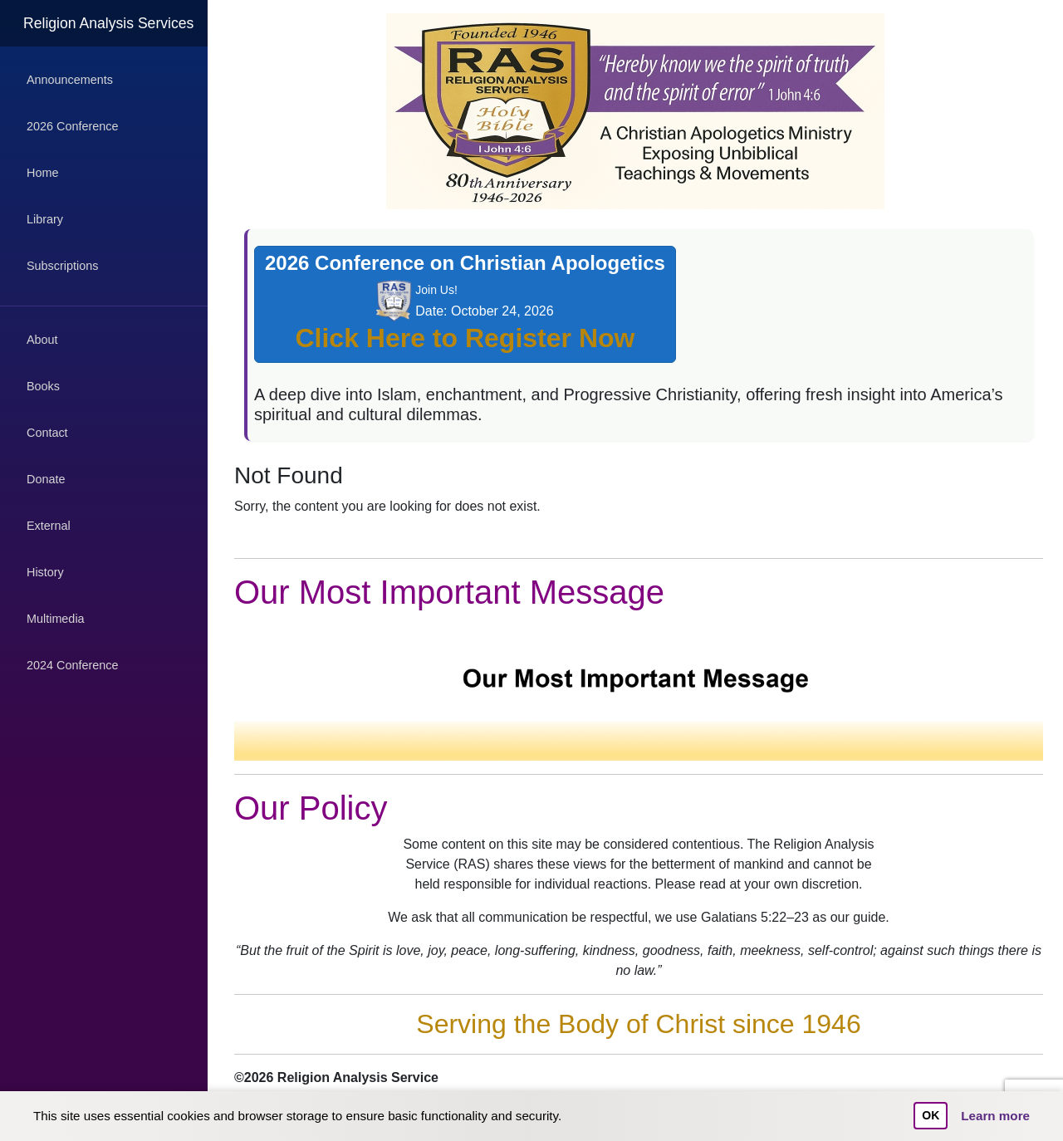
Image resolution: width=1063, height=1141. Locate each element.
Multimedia (56, 618)
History (45, 572)
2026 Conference (72, 126)
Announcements (70, 79)
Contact (47, 432)
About (42, 339)
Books (43, 386)
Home (42, 172)
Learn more (995, 1116)
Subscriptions (62, 265)
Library (45, 219)
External (49, 525)
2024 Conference (72, 665)
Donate (46, 479)
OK (930, 1115)
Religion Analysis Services (108, 23)
